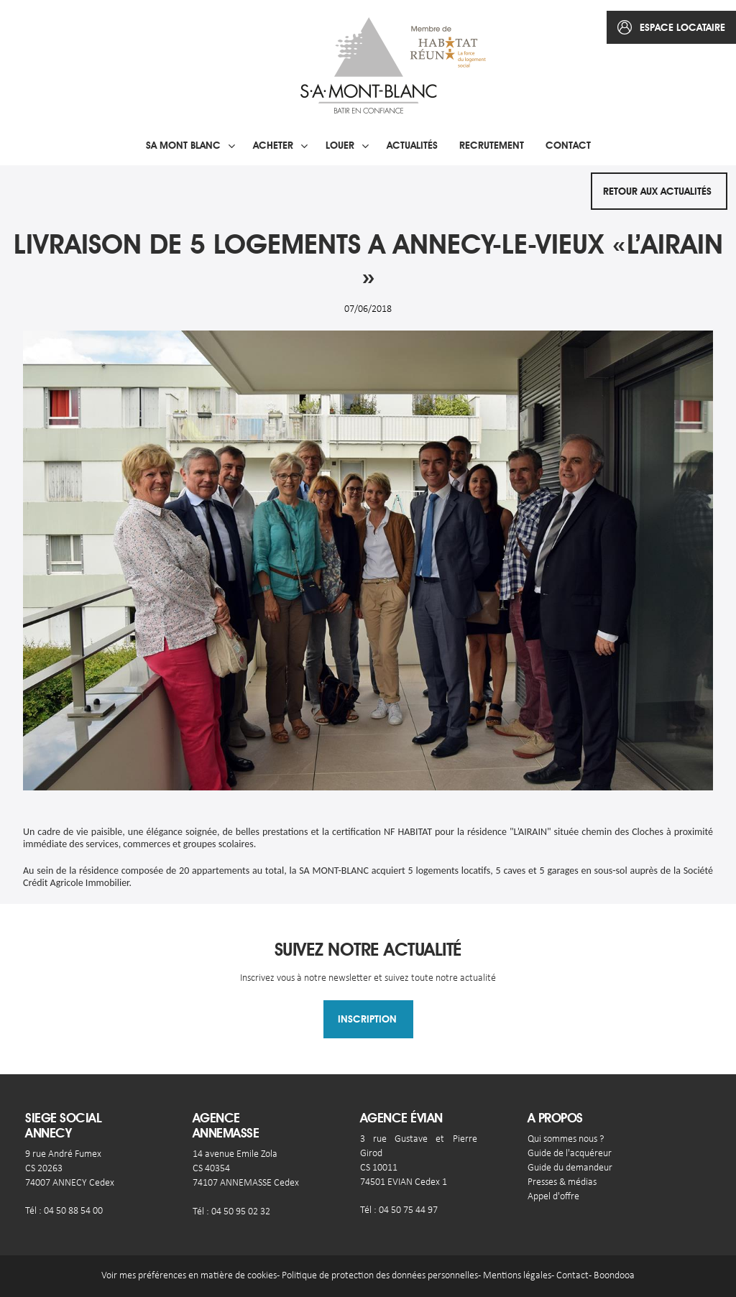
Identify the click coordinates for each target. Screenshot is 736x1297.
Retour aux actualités (657, 191)
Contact (568, 145)
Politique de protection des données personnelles (380, 1275)
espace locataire (682, 27)
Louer (340, 145)
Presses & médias (562, 1182)
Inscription (367, 1019)
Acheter (273, 145)
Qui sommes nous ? (566, 1139)
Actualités (412, 145)
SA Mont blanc (183, 145)
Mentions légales (517, 1275)
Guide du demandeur (570, 1168)
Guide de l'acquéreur (570, 1153)
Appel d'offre (553, 1196)
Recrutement (491, 145)
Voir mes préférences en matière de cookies (189, 1275)
